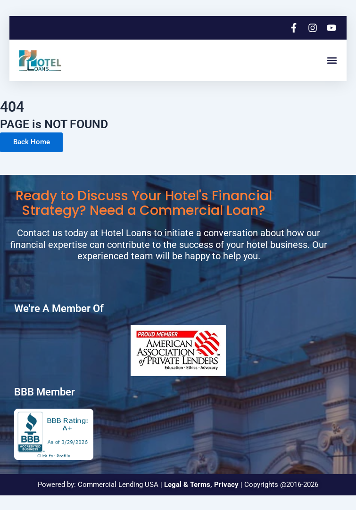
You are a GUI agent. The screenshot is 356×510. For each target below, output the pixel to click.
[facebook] (295, 28)
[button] (331, 60)
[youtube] (332, 28)
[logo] (40, 60)
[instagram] (313, 28)
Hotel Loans (126, 233)
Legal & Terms (187, 485)
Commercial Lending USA (118, 485)
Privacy (226, 485)
